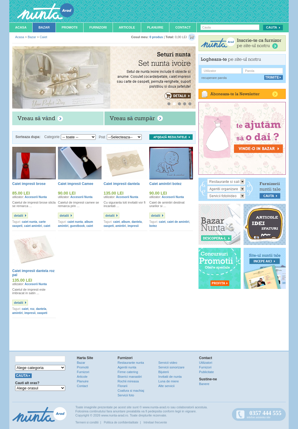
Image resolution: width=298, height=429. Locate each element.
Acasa (20, 27)
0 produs (156, 37)
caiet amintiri (33, 225)
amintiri (121, 225)
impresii (133, 225)
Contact (183, 27)
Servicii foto (126, 395)
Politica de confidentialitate (121, 422)
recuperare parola (214, 78)
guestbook (77, 225)
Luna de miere (168, 381)
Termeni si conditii (86, 422)
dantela (137, 221)
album (125, 221)
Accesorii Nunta (36, 197)
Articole (127, 27)
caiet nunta (29, 221)
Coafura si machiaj (131, 390)
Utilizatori (205, 362)
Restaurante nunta (131, 362)
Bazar (44, 27)
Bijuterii (163, 372)
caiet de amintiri (178, 221)
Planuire (155, 27)
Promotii (69, 27)
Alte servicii (166, 386)
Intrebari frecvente (155, 422)
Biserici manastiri (130, 376)
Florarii (122, 386)
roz (32, 308)
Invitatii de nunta (170, 376)
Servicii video (167, 362)
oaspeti (109, 225)
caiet (116, 221)
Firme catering (128, 372)
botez (153, 225)
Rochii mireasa (128, 381)
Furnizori (98, 27)
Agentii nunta (127, 367)
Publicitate (206, 372)
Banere (204, 384)
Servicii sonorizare (171, 367)
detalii (18, 215)
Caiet (43, 37)
